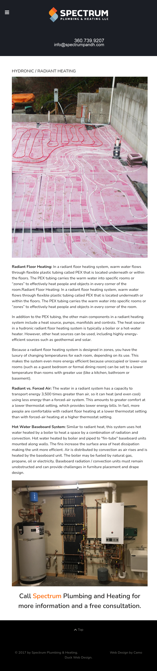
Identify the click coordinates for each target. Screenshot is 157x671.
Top (78, 629)
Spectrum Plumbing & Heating (54, 652)
